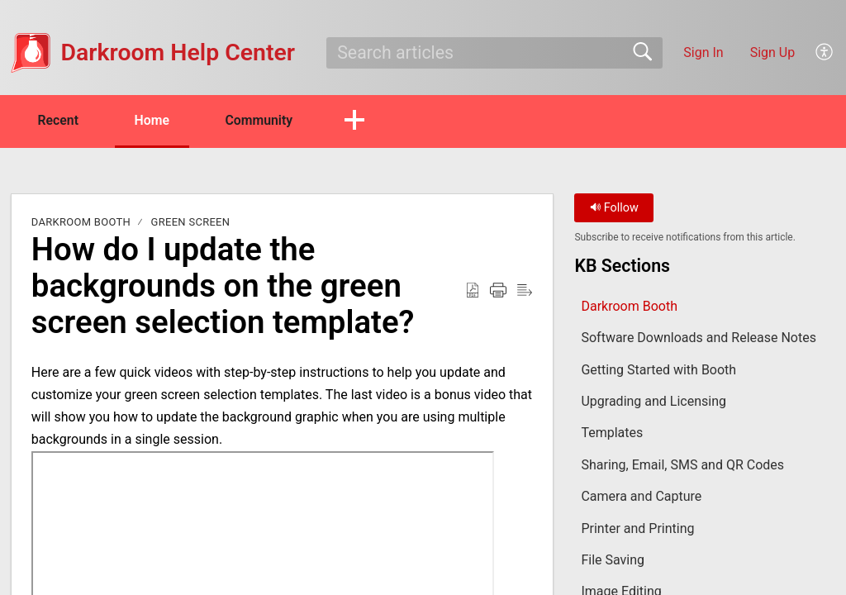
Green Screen (191, 223)
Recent (60, 120)
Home (156, 120)
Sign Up (773, 52)
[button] (825, 53)
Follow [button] (614, 209)
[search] (494, 53)
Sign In (703, 52)
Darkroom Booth (81, 223)
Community (266, 120)
